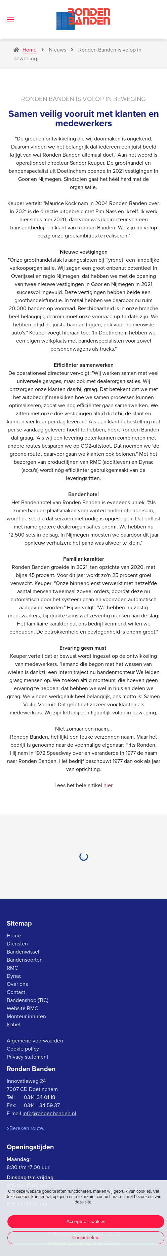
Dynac (14, 976)
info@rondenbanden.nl (49, 1113)
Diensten (17, 943)
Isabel (13, 1024)
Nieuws (53, 49)
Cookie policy (23, 1048)
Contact (16, 992)
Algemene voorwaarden (35, 1040)
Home (14, 935)
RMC (12, 968)
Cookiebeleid (85, 1238)
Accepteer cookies (86, 1221)
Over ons (17, 984)
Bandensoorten (25, 960)
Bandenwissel (23, 951)
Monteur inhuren (26, 1016)
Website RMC (22, 1008)
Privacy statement (27, 1057)
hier (108, 785)
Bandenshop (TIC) (27, 1000)
